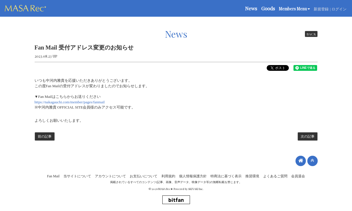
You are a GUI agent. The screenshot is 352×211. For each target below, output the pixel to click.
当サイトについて (77, 176)
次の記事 (308, 136)
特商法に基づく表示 (226, 176)
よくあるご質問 (275, 176)
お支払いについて (143, 176)
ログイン (339, 9)
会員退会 (298, 176)
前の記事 (45, 136)
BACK (311, 34)
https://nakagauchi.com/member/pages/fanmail (70, 102)
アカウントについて (110, 176)
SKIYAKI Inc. (196, 189)
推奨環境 (252, 176)
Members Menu (294, 9)
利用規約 (168, 176)
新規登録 (321, 9)
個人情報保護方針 (193, 176)
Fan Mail (53, 176)
